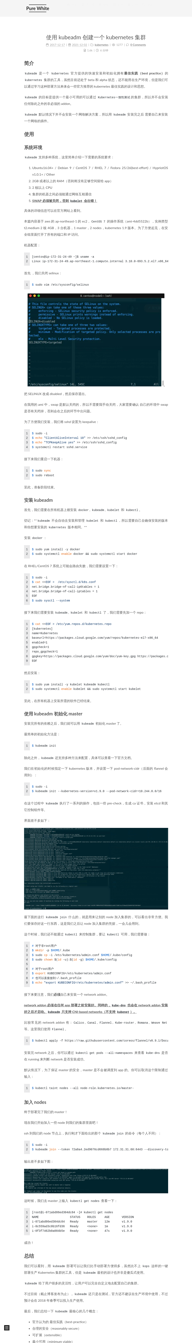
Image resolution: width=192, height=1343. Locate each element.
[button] (6, 1327)
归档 (132, 8)
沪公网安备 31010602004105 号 (85, 1320)
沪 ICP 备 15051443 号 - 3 (41, 1320)
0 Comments (138, 44)
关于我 (87, 8)
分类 (118, 8)
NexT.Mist (44, 1338)
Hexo (31, 1338)
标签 (103, 8)
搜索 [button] (147, 8)
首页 (72, 8)
